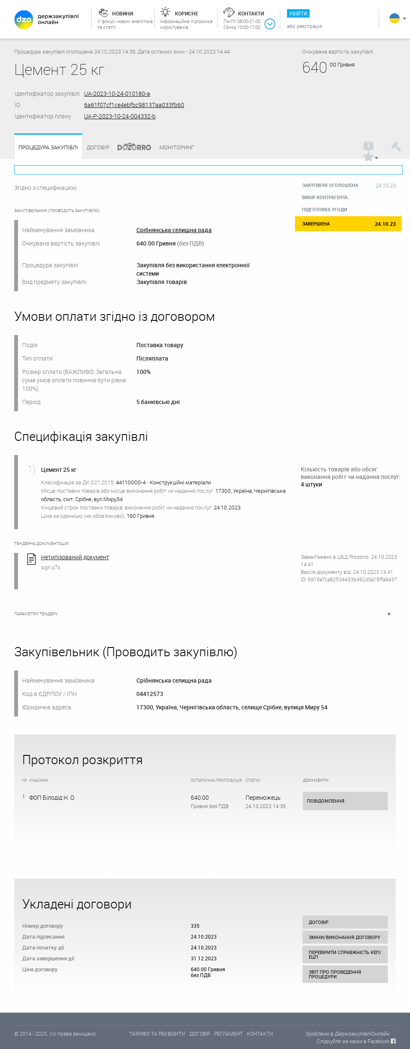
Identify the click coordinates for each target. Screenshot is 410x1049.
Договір (98, 147)
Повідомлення (325, 801)
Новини (122, 13)
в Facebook (377, 1041)
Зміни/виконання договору (344, 937)
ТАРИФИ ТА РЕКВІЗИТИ (157, 1033)
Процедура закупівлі (48, 147)
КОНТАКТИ (260, 1033)
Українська (394, 18)
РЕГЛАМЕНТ (228, 1033)
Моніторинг (176, 147)
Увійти (298, 13)
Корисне (186, 13)
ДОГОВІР (200, 1033)
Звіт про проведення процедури (335, 974)
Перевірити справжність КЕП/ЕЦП (345, 954)
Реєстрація (309, 26)
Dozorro (131, 147)
